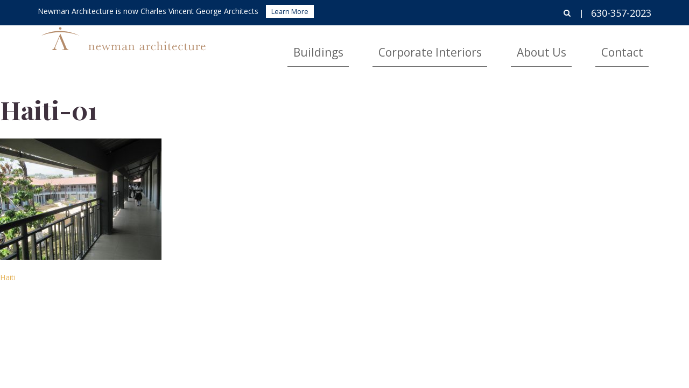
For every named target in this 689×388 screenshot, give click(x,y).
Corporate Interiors (496, 46)
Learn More (289, 11)
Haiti (8, 277)
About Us (577, 46)
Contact (633, 46)
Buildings (416, 46)
